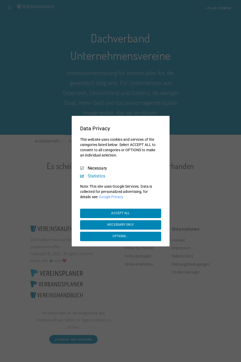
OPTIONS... (120, 236)
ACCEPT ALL (120, 213)
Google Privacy (111, 197)
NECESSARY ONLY (120, 224)
